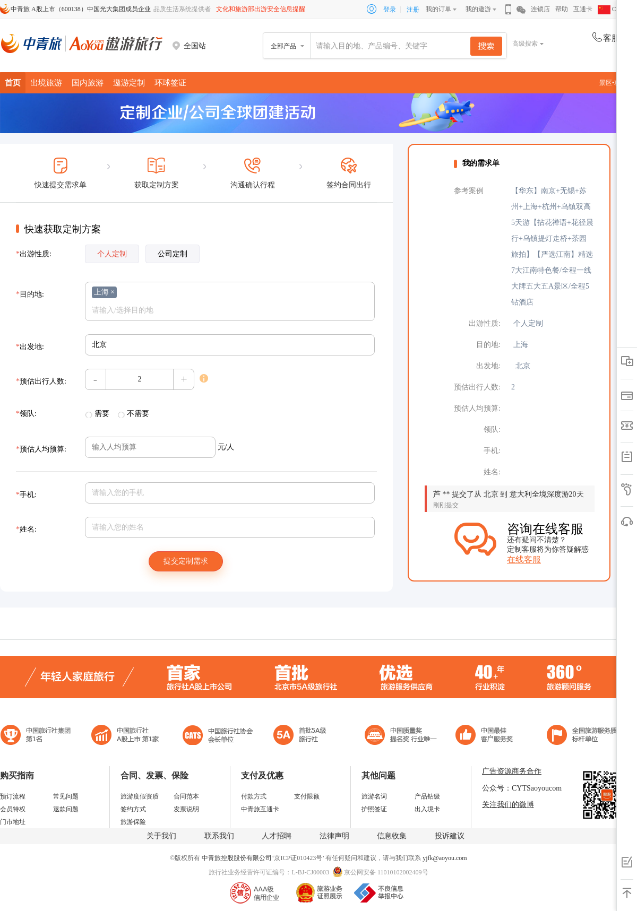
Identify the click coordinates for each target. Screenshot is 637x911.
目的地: (30, 294)
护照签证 (374, 809)
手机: (26, 495)
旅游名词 (374, 796)
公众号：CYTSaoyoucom (522, 788)
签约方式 (133, 809)
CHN (611, 9)
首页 (13, 82)
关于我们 (161, 836)
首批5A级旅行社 (125, 736)
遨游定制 (129, 82)
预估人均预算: (41, 449)
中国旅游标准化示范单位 (487, 736)
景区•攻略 (615, 82)
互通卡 (582, 9)
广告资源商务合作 (511, 771)
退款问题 (66, 809)
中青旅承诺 (585, 736)
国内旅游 (88, 82)
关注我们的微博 (508, 805)
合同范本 (186, 796)
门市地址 (12, 822)
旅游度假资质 (139, 796)
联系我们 (219, 836)
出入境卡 (427, 809)
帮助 (561, 9)
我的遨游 (478, 9)
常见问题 (66, 796)
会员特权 (12, 809)
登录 (389, 9)
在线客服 (524, 559)
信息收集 (392, 836)
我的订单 (438, 9)
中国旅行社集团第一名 (37, 736)
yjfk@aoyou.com (445, 858)
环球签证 (170, 82)
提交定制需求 (185, 561)
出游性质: (33, 254)
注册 (413, 9)
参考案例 (469, 191)
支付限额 (307, 796)
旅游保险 (133, 822)
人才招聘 (276, 836)
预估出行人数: (41, 381)
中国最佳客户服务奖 (401, 736)
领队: (26, 414)
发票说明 (186, 809)
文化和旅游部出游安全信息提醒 (260, 9)
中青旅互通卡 (260, 809)
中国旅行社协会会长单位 (217, 736)
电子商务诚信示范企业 (304, 736)
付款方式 (253, 796)
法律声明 (334, 836)
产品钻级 (427, 796)
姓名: (26, 529)
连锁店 (540, 9)
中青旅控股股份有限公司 (237, 858)
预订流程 (12, 796)
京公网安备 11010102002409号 (386, 872)
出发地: (30, 347)
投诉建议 (449, 836)
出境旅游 (46, 82)
